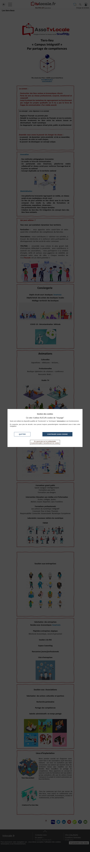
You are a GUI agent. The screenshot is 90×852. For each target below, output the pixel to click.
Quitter (22, 434)
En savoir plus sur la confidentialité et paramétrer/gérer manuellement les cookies (45, 442)
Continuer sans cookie (57, 434)
